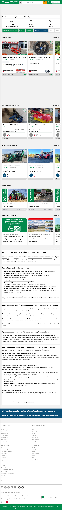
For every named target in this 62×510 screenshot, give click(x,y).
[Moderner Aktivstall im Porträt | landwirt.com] (40, 200)
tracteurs (48, 309)
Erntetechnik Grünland (6, 449)
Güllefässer (35, 435)
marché (25, 260)
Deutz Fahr (16, 339)
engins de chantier (41, 309)
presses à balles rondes (36, 273)
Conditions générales (6, 499)
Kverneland (34, 339)
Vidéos (51, 30)
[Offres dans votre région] (20, 2)
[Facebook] (8, 487)
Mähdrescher (35, 430)
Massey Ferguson (36, 459)
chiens (45, 314)
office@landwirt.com (29, 402)
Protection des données (25, 496)
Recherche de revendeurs (41, 30)
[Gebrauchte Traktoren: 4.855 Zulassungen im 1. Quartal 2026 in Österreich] (14, 231)
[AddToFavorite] (24, 42)
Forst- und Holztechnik (6, 451)
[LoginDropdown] (55, 2)
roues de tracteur (20, 282)
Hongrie (11, 357)
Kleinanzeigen (4, 431)
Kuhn (21, 339)
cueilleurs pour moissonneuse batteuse (40, 286)
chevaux (37, 314)
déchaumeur (18, 277)
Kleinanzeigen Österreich (7, 469)
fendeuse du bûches (44, 275)
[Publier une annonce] (49, 2)
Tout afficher (56, 37)
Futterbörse (3, 457)
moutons (41, 314)
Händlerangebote (5, 430)
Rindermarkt (4, 453)
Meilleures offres (6, 37)
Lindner (33, 337)
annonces (21, 30)
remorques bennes (15, 279)
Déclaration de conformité (31, 499)
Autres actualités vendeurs (53, 248)
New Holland (39, 271)
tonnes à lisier (32, 284)
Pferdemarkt (4, 455)
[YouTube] (2, 487)
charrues (24, 277)
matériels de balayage (35, 288)
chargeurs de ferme (24, 288)
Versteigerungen (5, 435)
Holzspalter (35, 437)
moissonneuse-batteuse (25, 286)
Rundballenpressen (37, 431)
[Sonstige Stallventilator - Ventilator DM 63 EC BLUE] (40, 58)
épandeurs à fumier (40, 284)
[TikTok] (12, 487)
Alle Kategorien (4, 437)
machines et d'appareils (29, 335)
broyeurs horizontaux (19, 281)
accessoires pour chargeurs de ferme (47, 290)
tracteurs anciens (50, 271)
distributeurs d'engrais (22, 284)
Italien (2, 477)
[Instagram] (5, 487)
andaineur (24, 273)
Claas (44, 271)
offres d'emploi (20, 315)
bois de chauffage (26, 310)
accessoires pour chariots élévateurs (12, 292)
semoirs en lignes (29, 281)
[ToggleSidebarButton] (3, 2)
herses (13, 277)
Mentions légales (18, 499)
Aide (3, 502)
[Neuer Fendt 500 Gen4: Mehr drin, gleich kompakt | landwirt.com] (14, 200)
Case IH (37, 337)
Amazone (39, 339)
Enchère (57, 30)
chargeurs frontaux (15, 290)
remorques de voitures (25, 279)
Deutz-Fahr (34, 461)
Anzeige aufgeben (5, 441)
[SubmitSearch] (45, 2)
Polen (2, 481)
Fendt (34, 271)
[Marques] (22, 487)
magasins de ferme (11, 310)
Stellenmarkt (4, 459)
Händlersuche (4, 433)
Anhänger (34, 441)
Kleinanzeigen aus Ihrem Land (10, 105)
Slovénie (15, 357)
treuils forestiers (24, 275)
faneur (28, 273)
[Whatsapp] (15, 487)
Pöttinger (28, 339)
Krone (24, 339)
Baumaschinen (36, 439)
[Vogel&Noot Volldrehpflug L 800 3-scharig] (14, 58)
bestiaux (32, 314)
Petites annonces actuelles (9, 145)
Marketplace (29, 30)
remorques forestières (33, 275)
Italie (7, 357)
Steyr (20, 337)
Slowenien (3, 479)
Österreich (3, 467)
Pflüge (33, 433)
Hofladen (3, 461)
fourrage (18, 310)
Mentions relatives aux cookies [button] (9, 496)
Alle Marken (4, 439)
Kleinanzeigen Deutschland (7, 473)
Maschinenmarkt (5, 428)
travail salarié (37, 315)
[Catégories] (19, 487)
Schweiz (3, 475)
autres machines (34, 320)
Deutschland (4, 471)
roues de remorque (29, 282)
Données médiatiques (17, 492)
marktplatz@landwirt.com (16, 508)
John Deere (29, 271)
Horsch (45, 339)
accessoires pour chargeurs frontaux (29, 290)
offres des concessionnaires (10, 30)
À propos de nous (5, 492)
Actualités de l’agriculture (9, 215)
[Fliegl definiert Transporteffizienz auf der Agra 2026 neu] (40, 231)
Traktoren (34, 428)
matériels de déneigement (47, 288)
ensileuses (53, 286)
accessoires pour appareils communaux (16, 320)
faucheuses (18, 273)
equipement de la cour (50, 319)
